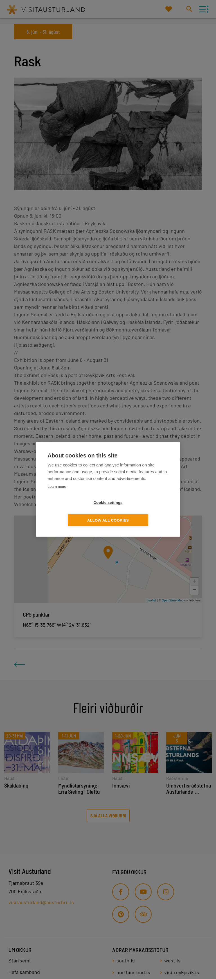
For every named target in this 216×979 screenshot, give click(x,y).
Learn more (57, 495)
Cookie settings (75, 511)
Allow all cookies (140, 511)
